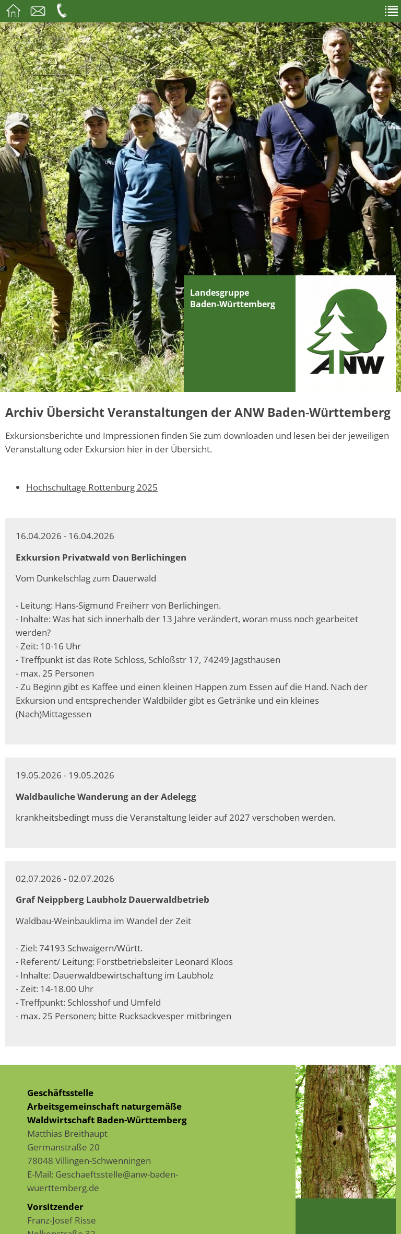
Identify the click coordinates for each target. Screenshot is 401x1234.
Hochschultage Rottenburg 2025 (92, 487)
